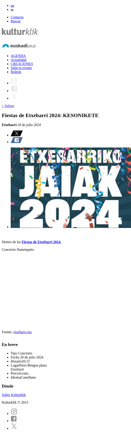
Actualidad (18, 60)
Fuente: (7, 332)
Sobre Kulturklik (14, 395)
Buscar (15, 21)
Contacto (17, 17)
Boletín (16, 72)
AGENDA (18, 56)
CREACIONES (22, 64)
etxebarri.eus (22, 332)
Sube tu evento (21, 68)
